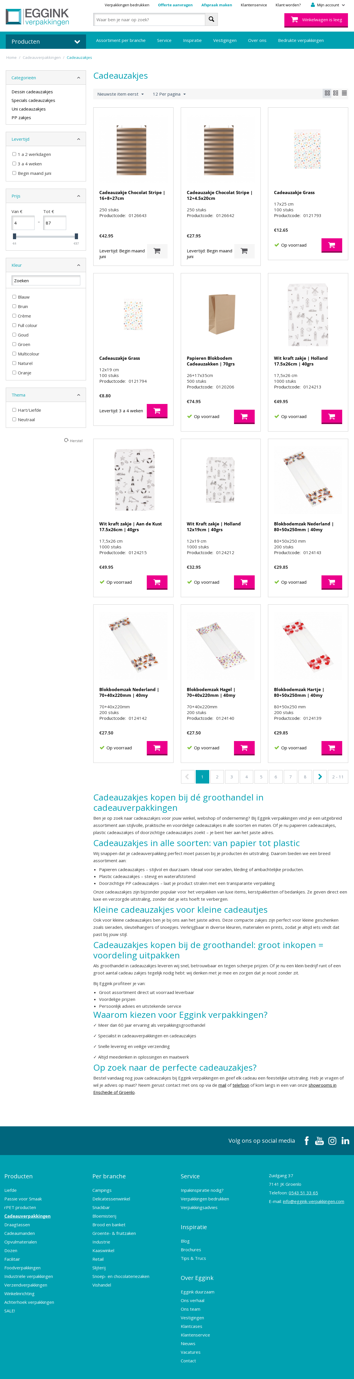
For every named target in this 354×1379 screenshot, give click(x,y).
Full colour (24, 325)
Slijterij (99, 1263)
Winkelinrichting (19, 1288)
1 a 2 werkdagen (31, 154)
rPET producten (20, 1202)
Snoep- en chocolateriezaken (120, 1271)
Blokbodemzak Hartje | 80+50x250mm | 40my (299, 692)
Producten (18, 1173)
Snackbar (101, 1202)
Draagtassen (17, 1220)
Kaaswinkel (103, 1245)
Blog (185, 1231)
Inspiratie (192, 40)
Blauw (21, 297)
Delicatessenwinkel (111, 1194)
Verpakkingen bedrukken (127, 4)
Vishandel (101, 1280)
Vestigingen (225, 40)
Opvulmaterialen (20, 1237)
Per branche (109, 1173)
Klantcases (191, 1311)
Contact (188, 1346)
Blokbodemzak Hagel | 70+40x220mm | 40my (211, 692)
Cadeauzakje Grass (294, 192)
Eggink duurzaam (197, 1277)
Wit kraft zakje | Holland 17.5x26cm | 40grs (301, 361)
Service (164, 40)
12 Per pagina (169, 94)
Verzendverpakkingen (25, 1280)
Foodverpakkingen (22, 1263)
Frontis (302, 1369)
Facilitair (12, 1254)
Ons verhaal (192, 1286)
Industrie (101, 1237)
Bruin (20, 306)
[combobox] (155, 19)
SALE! (9, 1306)
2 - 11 (338, 777)
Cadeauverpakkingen (27, 1211)
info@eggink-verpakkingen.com (313, 1201)
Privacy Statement (166, 1369)
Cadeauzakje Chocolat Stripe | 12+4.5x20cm (220, 195)
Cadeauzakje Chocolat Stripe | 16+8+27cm (132, 195)
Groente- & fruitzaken (114, 1228)
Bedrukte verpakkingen (301, 40)
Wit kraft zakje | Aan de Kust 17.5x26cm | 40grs (130, 526)
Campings (102, 1185)
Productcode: (112, 215)
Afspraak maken (216, 4)
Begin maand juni (31, 173)
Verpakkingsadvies (199, 1202)
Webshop (229, 1369)
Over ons (257, 40)
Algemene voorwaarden (121, 1369)
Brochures (191, 1240)
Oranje (21, 373)
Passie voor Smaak (23, 1194)
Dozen (10, 1245)
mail (222, 1085)
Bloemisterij (104, 1211)
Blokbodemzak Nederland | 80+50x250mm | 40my (304, 526)
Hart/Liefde (26, 410)
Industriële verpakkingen (28, 1271)
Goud (20, 335)
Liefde (10, 1185)
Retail (98, 1254)
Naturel (22, 363)
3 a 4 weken (27, 164)
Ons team (190, 1294)
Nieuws (188, 1329)
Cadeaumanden (19, 1228)
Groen (21, 344)
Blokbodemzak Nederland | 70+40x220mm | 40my (129, 692)
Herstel (76, 440)
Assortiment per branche (121, 40)
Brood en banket (108, 1220)
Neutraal (23, 419)
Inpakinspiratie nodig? (202, 1185)
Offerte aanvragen (175, 4)
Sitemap (195, 1369)
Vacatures (191, 1337)
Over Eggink (197, 1265)
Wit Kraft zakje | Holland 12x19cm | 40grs (214, 526)
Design (252, 1369)
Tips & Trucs (193, 1248)
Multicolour (25, 354)
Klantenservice (254, 4)
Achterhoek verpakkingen (29, 1297)
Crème (21, 316)
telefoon (241, 1085)
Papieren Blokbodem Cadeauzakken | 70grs (211, 361)
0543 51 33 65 (303, 1193)
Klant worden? (288, 4)
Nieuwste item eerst (120, 94)
